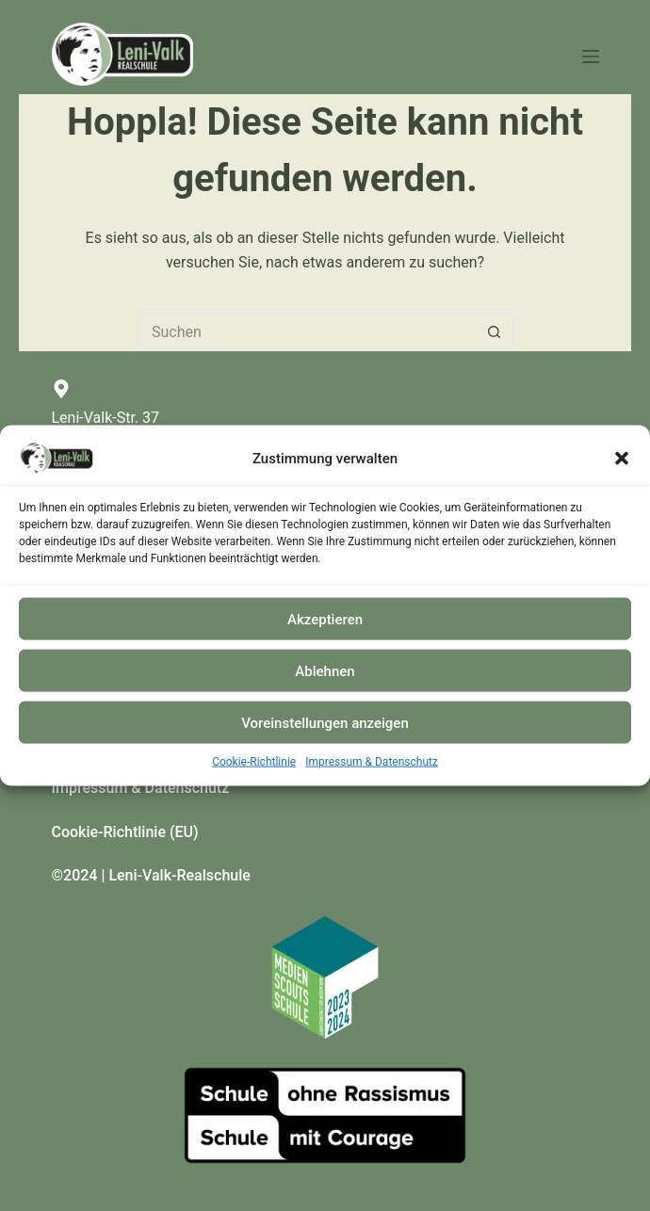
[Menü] (590, 56)
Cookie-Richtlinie (254, 761)
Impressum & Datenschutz (371, 761)
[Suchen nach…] (306, 332)
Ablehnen (324, 670)
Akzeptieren (325, 618)
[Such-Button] (494, 332)
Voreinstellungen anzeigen (325, 722)
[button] (621, 458)
